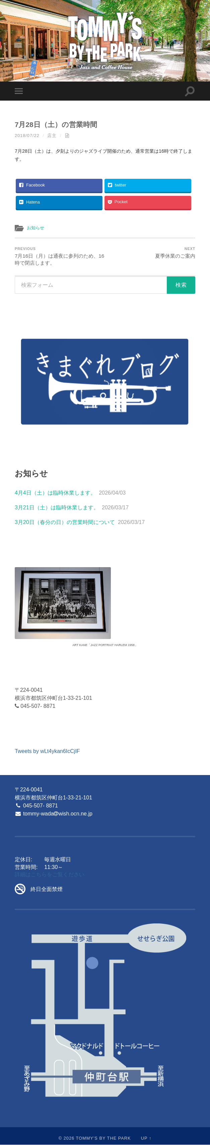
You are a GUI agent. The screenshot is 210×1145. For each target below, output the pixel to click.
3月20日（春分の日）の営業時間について (65, 522)
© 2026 (66, 1138)
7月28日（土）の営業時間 (56, 124)
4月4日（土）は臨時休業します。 (55, 493)
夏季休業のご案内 (175, 253)
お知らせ (36, 227)
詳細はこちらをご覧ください (49, 875)
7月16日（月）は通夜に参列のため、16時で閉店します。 (59, 256)
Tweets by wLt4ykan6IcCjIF (47, 751)
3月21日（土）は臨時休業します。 (57, 508)
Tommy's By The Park (103, 1138)
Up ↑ (146, 1138)
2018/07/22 (27, 135)
